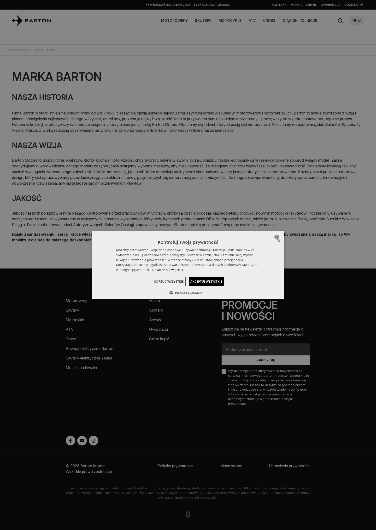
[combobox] (277, 236)
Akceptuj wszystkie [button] (212, 281)
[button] (188, 293)
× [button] (278, 241)
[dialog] (188, 265)
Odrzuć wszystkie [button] (163, 281)
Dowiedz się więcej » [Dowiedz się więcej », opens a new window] (167, 270)
